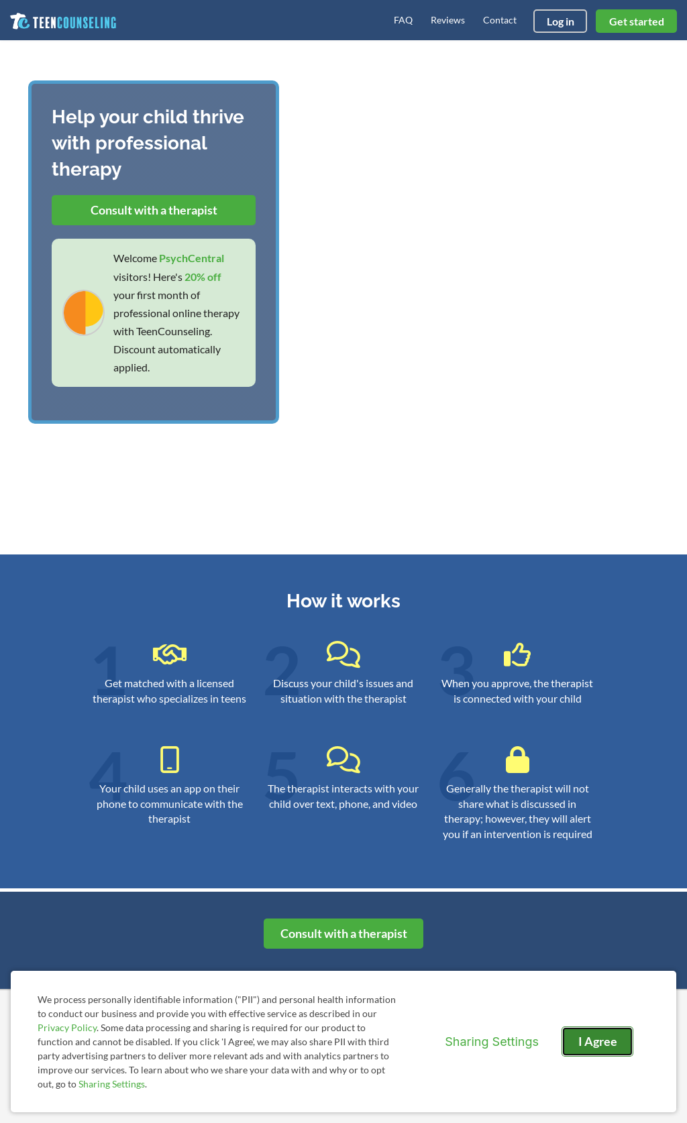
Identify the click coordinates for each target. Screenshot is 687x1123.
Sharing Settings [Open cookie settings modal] (492, 1042)
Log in (560, 21)
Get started (636, 21)
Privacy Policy (67, 1027)
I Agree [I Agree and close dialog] (597, 1041)
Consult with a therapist (154, 209)
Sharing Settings (111, 1083)
